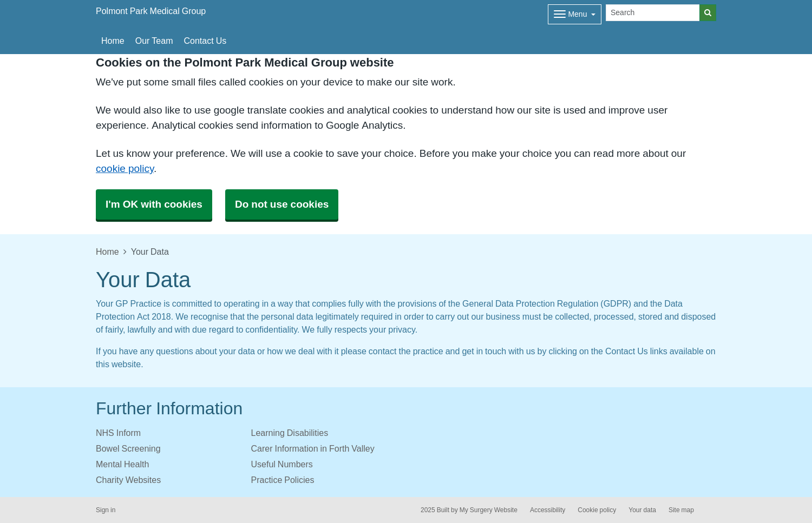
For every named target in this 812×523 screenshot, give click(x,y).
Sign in (105, 510)
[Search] (653, 12)
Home (113, 40)
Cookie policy (597, 510)
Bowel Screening (128, 448)
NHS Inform (118, 432)
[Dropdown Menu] (574, 14)
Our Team (154, 40)
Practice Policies (283, 479)
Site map (681, 510)
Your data (642, 510)
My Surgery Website (489, 510)
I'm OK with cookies (154, 204)
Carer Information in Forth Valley (313, 448)
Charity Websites (128, 479)
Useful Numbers (282, 464)
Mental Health (122, 464)
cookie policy (125, 168)
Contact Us (205, 40)
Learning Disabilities (290, 432)
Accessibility (547, 510)
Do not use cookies (282, 204)
